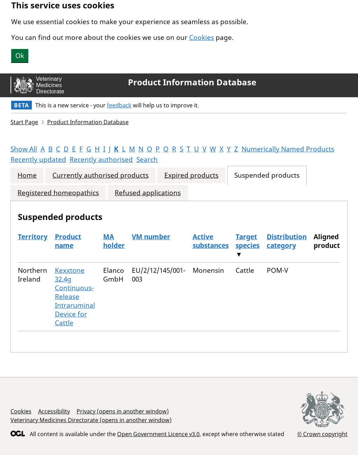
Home (27, 175)
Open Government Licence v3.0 (158, 434)
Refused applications (148, 193)
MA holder (114, 241)
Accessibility (54, 411)
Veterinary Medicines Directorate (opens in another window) (91, 420)
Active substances (211, 241)
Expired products (191, 175)
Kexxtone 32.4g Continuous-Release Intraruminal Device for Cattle (75, 296)
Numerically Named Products (288, 149)
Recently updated (38, 159)
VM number (151, 236)
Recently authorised (101, 159)
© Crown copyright (322, 434)
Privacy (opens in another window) (123, 411)
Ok (19, 55)
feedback (119, 105)
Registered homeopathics (58, 193)
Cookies (201, 37)
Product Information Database (192, 82)
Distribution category (287, 241)
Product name (68, 241)
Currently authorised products (100, 175)
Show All (23, 149)
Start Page (24, 122)
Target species (247, 241)
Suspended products (267, 175)
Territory (33, 236)
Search (147, 159)
